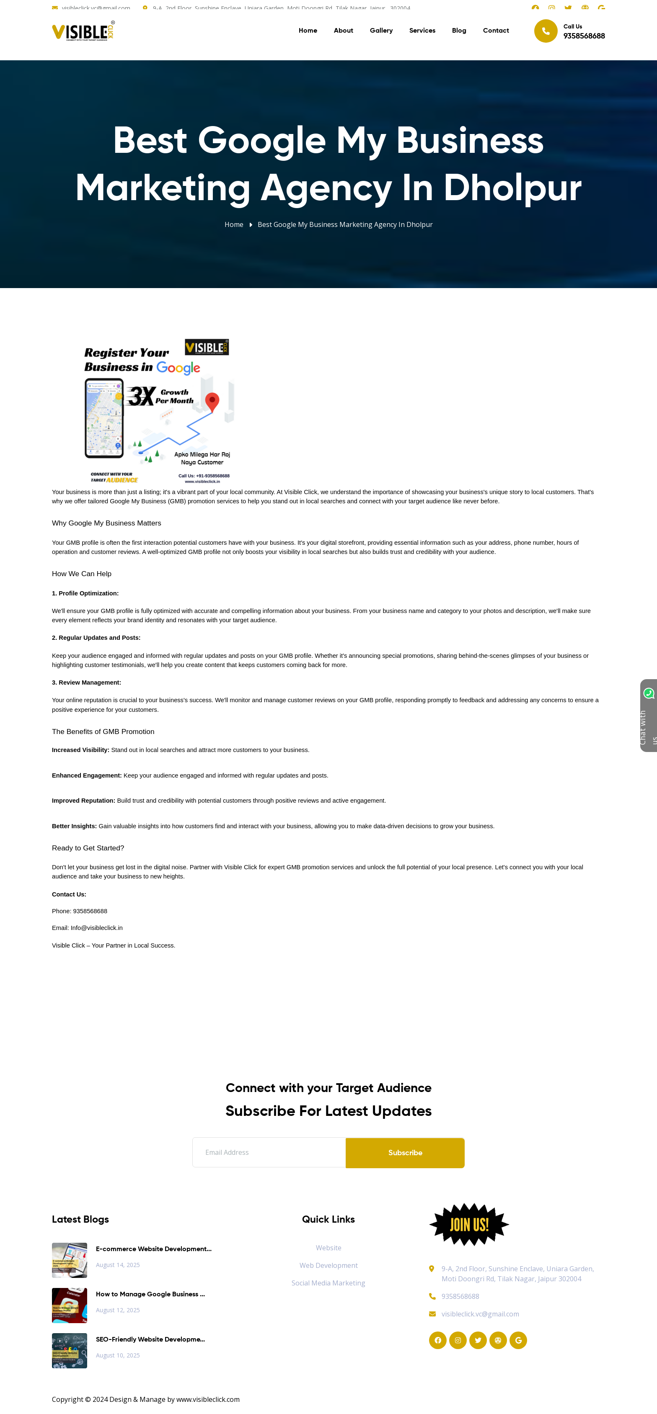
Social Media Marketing (328, 1283)
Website (328, 1247)
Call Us (569, 33)
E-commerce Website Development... (154, 1249)
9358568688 (454, 1296)
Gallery (381, 33)
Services (422, 33)
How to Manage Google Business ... (150, 1294)
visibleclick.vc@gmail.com (96, 8)
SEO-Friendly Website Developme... (150, 1340)
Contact (496, 33)
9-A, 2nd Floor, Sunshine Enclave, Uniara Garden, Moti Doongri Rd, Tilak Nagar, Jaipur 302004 (518, 1273)
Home (308, 33)
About (343, 33)
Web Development (329, 1265)
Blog (459, 33)
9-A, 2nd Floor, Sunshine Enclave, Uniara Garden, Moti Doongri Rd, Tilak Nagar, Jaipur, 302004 (281, 8)
